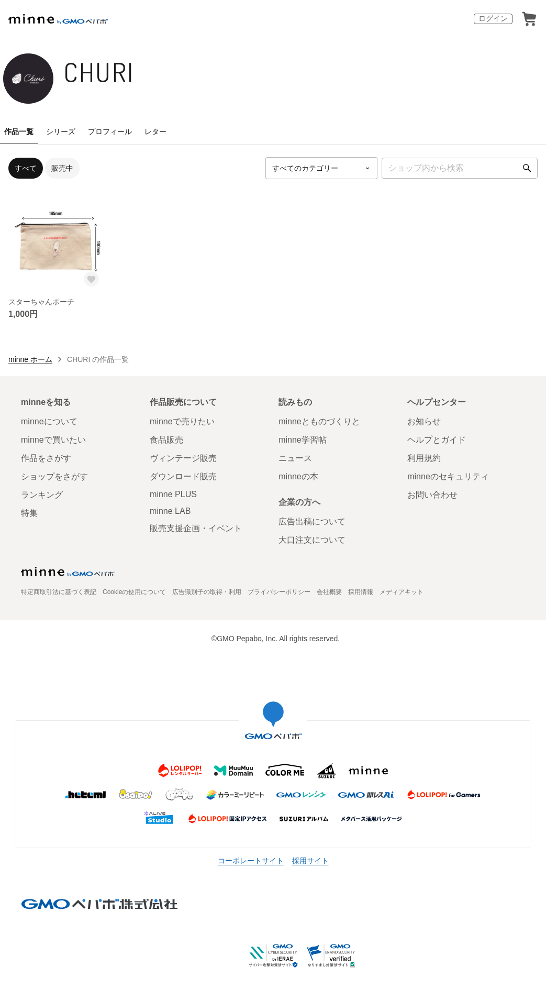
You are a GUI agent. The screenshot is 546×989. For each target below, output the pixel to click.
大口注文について (312, 539)
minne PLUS (173, 494)
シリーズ (60, 131)
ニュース (295, 458)
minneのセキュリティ (448, 476)
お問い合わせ (432, 494)
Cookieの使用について (134, 592)
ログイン (493, 18)
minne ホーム (30, 359)
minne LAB (170, 511)
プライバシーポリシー (279, 592)
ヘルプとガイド (436, 439)
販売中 (62, 168)
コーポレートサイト (251, 860)
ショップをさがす (54, 476)
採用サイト (310, 860)
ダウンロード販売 (183, 476)
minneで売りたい (182, 421)
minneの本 (298, 476)
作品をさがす (46, 458)
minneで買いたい (53, 439)
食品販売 (166, 439)
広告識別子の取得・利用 (206, 592)
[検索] (527, 168)
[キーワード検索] (459, 168)
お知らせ (424, 421)
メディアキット (402, 592)
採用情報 (360, 592)
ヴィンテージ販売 (183, 458)
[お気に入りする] (91, 279)
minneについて (49, 421)
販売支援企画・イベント (196, 528)
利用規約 (424, 458)
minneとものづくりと (319, 421)
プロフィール (110, 131)
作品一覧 (19, 131)
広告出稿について (312, 521)
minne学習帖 (302, 439)
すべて (26, 168)
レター (155, 131)
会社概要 (329, 592)
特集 (29, 513)
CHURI (99, 72)
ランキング (42, 494)
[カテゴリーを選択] (321, 168)
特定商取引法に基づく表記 (58, 592)
